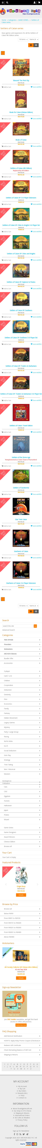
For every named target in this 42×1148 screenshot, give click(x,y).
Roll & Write (8, 741)
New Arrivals (8, 640)
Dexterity (7, 694)
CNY (5, 791)
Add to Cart (6, 87)
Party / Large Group (11, 732)
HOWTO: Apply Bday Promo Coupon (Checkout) (21, 1041)
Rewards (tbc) (22, 1093)
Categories (12, 20)
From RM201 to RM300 (12, 927)
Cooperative (8, 685)
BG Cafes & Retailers (22, 1118)
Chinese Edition (9, 842)
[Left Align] (30, 45)
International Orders (22, 1115)
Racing (6, 736)
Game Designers (10, 832)
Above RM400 (9, 937)
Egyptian (7, 796)
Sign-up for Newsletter (21, 1131)
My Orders (22, 1091)
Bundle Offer (8, 658)
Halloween (8, 805)
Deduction (8, 690)
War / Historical (9, 769)
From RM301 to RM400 (12, 932)
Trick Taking (8, 765)
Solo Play (7, 755)
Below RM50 (8, 913)
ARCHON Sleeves (10, 654)
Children (7, 680)
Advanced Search (8, 630)
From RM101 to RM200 (12, 923)
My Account (22, 1086)
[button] (5, 883)
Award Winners (9, 837)
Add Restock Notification (13, 1036)
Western (7, 774)
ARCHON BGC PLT (27, 1138)
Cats (5, 787)
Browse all (8, 846)
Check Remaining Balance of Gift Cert (17, 1050)
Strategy (7, 760)
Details (21, 895)
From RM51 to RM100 (12, 918)
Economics (8, 704)
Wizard (6, 819)
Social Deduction (10, 750)
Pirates (6, 815)
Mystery (7, 727)
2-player (7, 671)
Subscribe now (21, 1025)
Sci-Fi (6, 746)
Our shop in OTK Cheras (22, 1111)
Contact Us (22, 1098)
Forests (7, 801)
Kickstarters (8, 649)
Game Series (8, 828)
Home (4, 20)
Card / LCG (8, 676)
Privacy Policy (22, 1120)
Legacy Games (9, 722)
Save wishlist (36, 87)
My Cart (22, 1089)
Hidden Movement (10, 718)
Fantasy (7, 713)
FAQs (22, 1095)
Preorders (7, 644)
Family (6, 708)
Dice (5, 699)
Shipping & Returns (11, 1055)
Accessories (8, 663)
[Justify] (36, 45)
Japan (6, 810)
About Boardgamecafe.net (22, 1108)
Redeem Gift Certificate (12, 1045)
